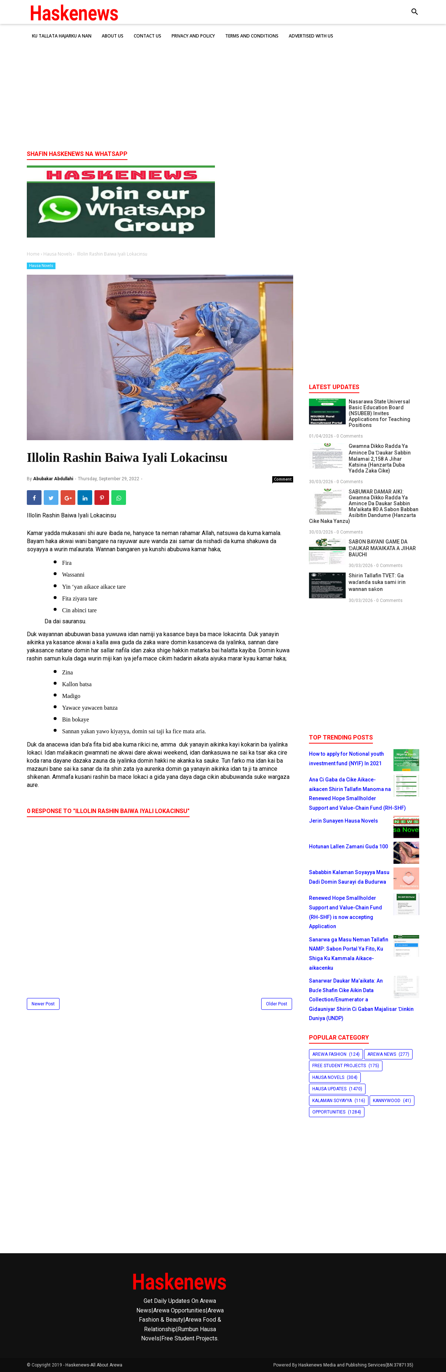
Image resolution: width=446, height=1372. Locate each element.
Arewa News (381, 1054)
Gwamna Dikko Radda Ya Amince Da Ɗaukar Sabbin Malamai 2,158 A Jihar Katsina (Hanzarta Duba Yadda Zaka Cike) (380, 458)
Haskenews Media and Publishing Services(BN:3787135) (355, 1365)
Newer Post (43, 1003)
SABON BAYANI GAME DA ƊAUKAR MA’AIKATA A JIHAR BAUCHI (382, 548)
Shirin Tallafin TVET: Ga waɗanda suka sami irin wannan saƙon (377, 582)
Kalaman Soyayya (332, 1100)
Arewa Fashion (329, 1054)
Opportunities (328, 1112)
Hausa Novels (41, 266)
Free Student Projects (339, 1065)
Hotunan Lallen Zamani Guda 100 (348, 846)
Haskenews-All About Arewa (93, 1365)
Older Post (276, 1003)
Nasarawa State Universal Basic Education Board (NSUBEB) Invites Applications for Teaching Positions (379, 413)
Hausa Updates (329, 1088)
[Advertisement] (223, 87)
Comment (283, 479)
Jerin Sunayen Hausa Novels (343, 821)
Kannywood (386, 1100)
